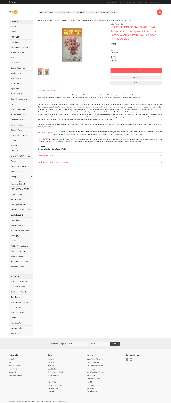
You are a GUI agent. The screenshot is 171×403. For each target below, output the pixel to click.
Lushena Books (16, 328)
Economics (15, 145)
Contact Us (93, 12)
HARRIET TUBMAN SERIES (20, 166)
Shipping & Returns (108, 12)
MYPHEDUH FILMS (17, 52)
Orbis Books (15, 63)
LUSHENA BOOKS (17, 215)
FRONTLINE (15, 37)
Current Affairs (16, 130)
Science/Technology (18, 68)
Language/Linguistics (18, 205)
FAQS (52, 12)
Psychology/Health (18, 251)
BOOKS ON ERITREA (18, 114)
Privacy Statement (64, 12)
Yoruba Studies (16, 73)
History (13, 177)
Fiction (13, 161)
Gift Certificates (137, 2)
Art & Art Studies (17, 94)
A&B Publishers (16, 78)
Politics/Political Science (20, 246)
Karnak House (16, 199)
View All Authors (17, 333)
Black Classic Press (18, 287)
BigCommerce (63, 401)
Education (14, 151)
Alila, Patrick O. (117, 24)
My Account (127, 2)
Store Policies (80, 12)
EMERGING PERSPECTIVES (20, 156)
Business (14, 27)
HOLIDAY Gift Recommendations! (18, 183)
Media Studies (16, 220)
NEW (12, 58)
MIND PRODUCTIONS (18, 225)
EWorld (13, 318)
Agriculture (15, 89)
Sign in (147, 2)
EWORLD (14, 32)
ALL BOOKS (15, 83)
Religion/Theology (17, 256)
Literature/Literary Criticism (21, 210)
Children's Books (17, 120)
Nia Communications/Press (20, 230)
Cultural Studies (17, 125)
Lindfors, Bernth (16, 307)
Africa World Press (17, 312)
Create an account (156, 2)
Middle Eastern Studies (19, 47)
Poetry (13, 241)
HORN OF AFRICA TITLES (20, 189)
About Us (43, 12)
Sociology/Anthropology (19, 261)
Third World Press (17, 267)
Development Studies (19, 135)
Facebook (127, 359)
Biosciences (15, 104)
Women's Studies (17, 272)
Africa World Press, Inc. (19, 281)
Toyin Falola (15, 297)
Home (40, 20)
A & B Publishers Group (19, 302)
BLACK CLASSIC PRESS (19, 109)
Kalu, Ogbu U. (16, 323)
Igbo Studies (15, 42)
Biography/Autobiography (20, 99)
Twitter (131, 359)
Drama (13, 140)
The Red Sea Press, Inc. (19, 292)
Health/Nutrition (17, 171)
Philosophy (15, 236)
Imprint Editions (16, 194)
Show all (51, 391)
